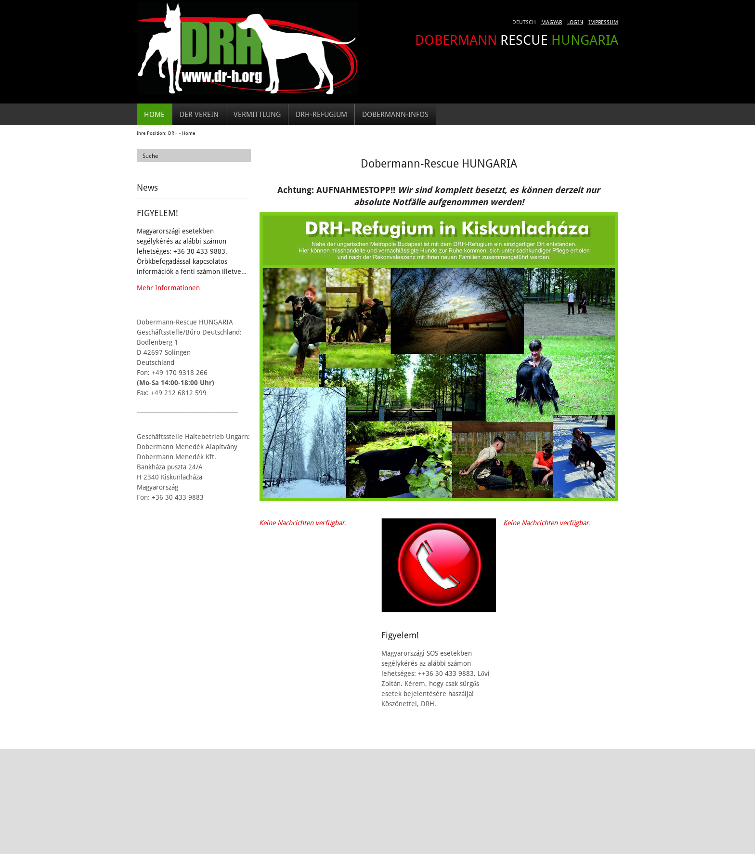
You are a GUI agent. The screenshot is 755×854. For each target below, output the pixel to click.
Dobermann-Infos (395, 114)
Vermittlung (257, 114)
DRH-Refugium (321, 114)
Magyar (551, 22)
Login (575, 22)
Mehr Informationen (168, 287)
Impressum (603, 22)
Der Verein (199, 114)
